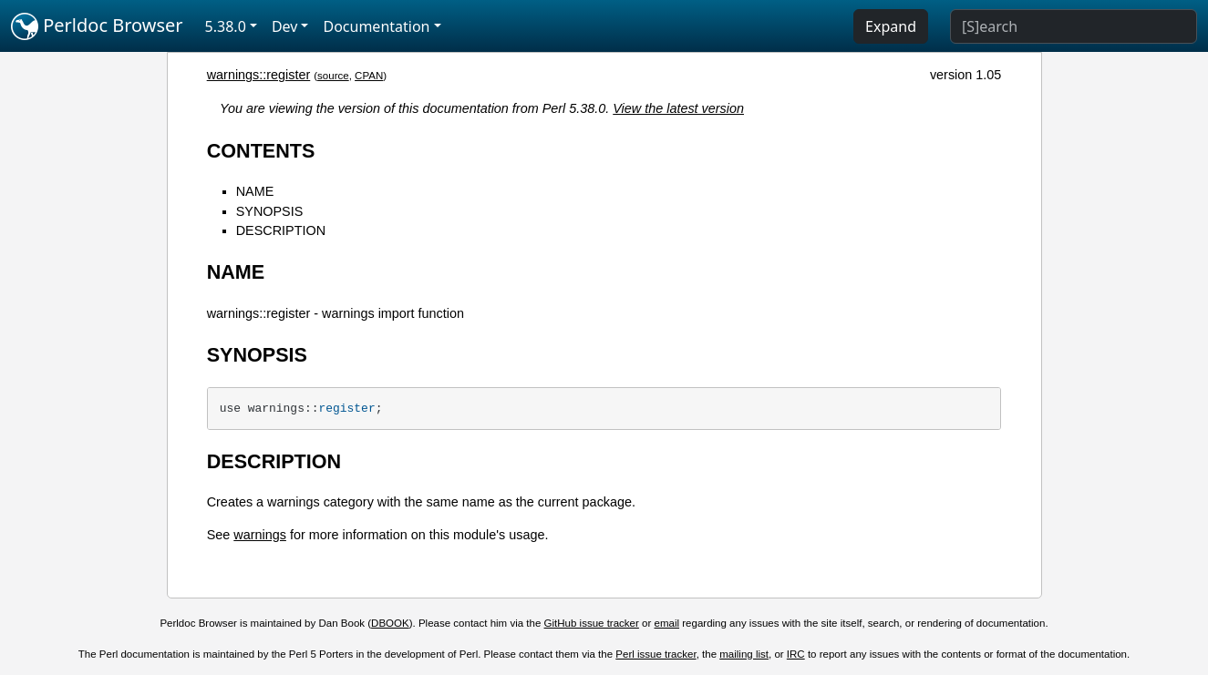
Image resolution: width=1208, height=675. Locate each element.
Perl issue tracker (655, 654)
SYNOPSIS (270, 211)
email (667, 623)
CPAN (369, 75)
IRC (796, 654)
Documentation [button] (376, 26)
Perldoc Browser (97, 26)
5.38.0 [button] (225, 26)
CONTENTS (261, 150)
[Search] (1073, 26)
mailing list (744, 654)
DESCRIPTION (280, 230)
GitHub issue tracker (591, 623)
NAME (255, 191)
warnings (259, 534)
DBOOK (390, 623)
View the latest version (678, 108)
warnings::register (259, 74)
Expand (890, 26)
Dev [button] (285, 26)
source (333, 75)
